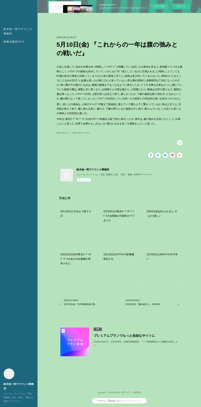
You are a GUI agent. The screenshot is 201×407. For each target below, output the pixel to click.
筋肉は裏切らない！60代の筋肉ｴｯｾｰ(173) (73, 133)
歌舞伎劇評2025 (14, 41)
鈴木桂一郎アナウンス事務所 (18, 31)
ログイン (181, 6)
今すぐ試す (159, 6)
